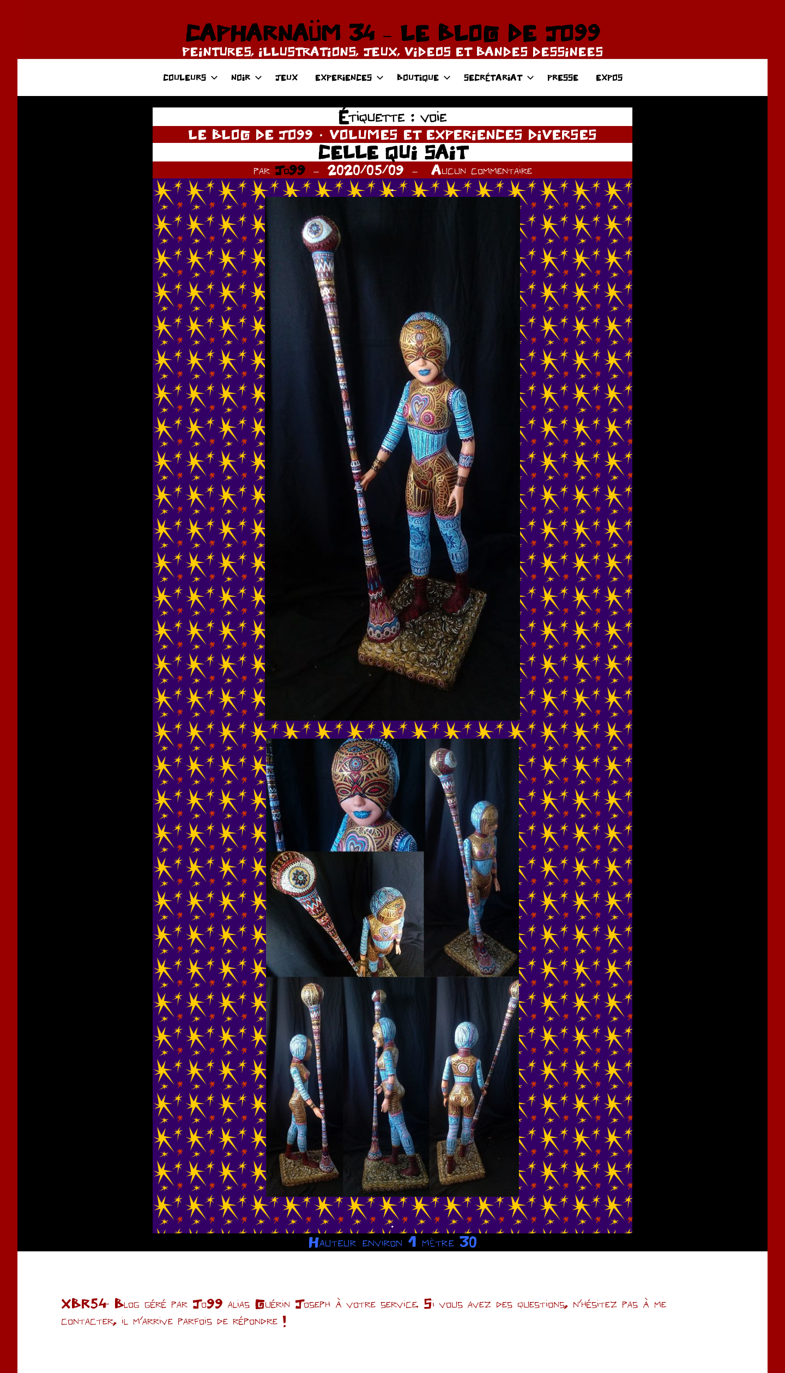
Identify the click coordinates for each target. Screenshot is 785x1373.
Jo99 (290, 169)
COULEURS (190, 77)
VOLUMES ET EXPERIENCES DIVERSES (463, 134)
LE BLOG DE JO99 (250, 134)
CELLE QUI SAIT (392, 152)
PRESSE (562, 77)
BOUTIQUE (424, 77)
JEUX (286, 77)
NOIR (246, 77)
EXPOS (609, 77)
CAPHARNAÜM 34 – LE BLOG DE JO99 (392, 33)
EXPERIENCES (349, 77)
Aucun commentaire (481, 169)
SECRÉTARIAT (499, 77)
